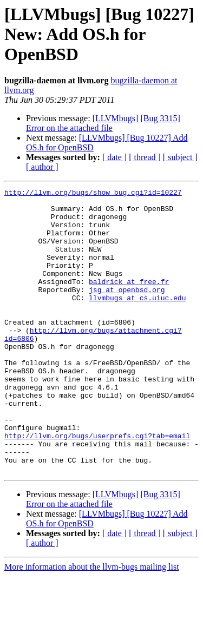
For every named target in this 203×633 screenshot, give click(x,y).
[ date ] (114, 157)
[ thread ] (145, 157)
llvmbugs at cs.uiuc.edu (137, 320)
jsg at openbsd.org (127, 310)
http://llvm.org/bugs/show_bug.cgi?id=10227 (93, 194)
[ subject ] (180, 157)
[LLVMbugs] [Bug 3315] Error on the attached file (103, 123)
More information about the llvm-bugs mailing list (91, 623)
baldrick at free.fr (129, 301)
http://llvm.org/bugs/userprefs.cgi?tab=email (97, 486)
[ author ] (42, 167)
